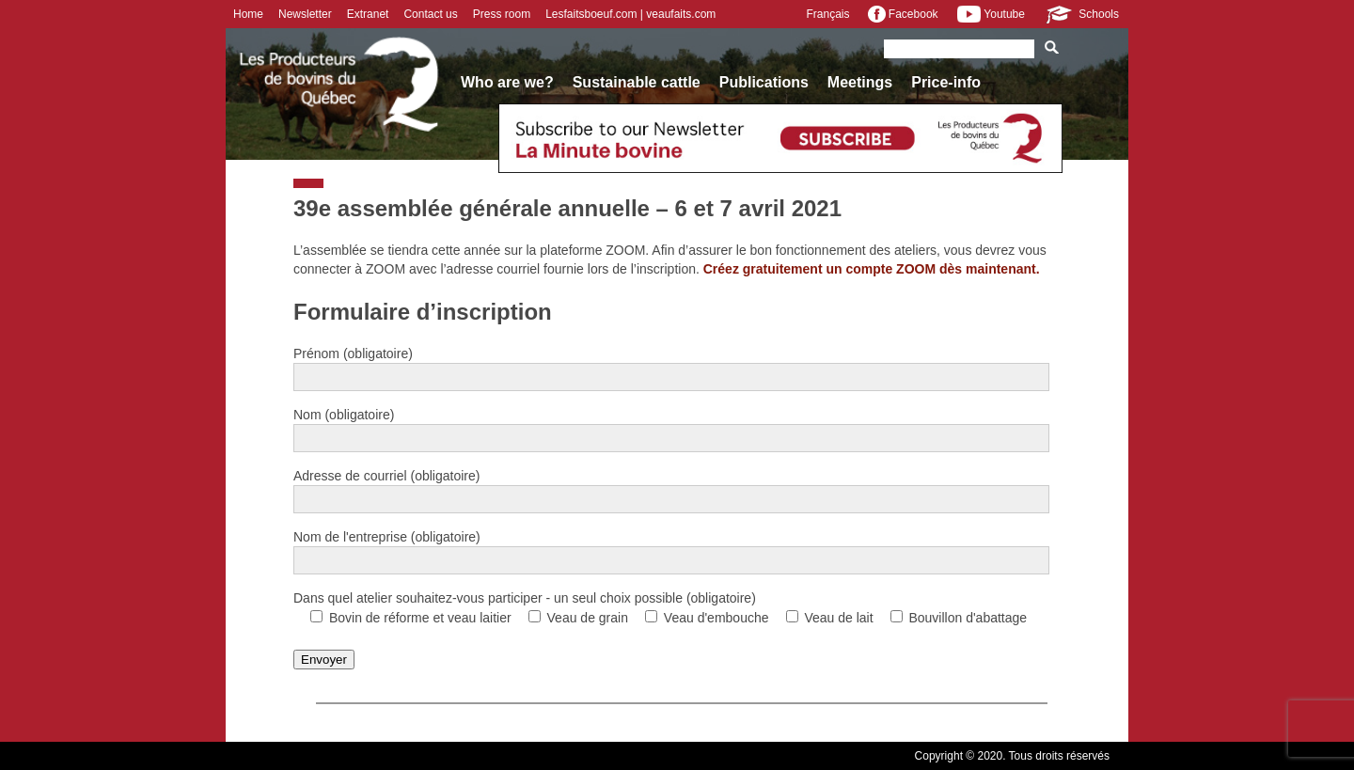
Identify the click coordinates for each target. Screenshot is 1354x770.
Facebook (902, 14)
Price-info (946, 82)
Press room (501, 14)
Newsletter (305, 14)
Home (248, 14)
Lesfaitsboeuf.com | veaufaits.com (630, 14)
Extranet (368, 14)
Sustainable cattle (637, 82)
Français (827, 14)
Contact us (430, 14)
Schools (1081, 14)
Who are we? (507, 82)
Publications (764, 82)
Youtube (991, 14)
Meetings (859, 82)
